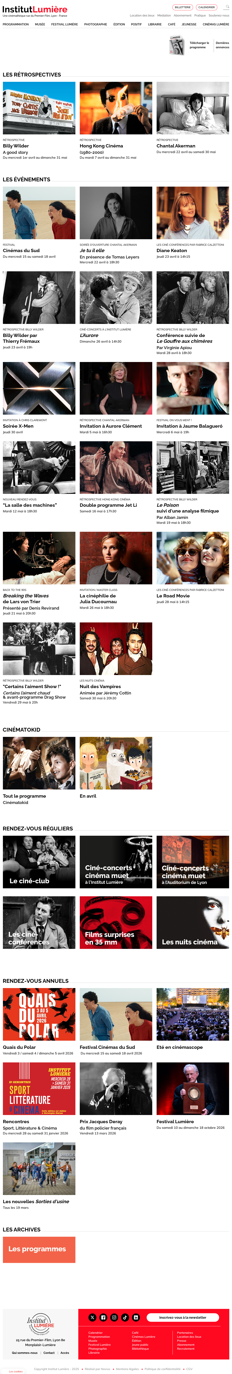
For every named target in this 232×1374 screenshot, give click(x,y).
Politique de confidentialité (163, 1369)
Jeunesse (189, 24)
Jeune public (140, 1344)
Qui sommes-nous (25, 1353)
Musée (40, 24)
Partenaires (185, 1332)
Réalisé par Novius (98, 1369)
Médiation (164, 15)
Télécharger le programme (199, 45)
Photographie (95, 24)
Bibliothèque (140, 1348)
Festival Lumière (64, 24)
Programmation (16, 24)
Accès (65, 1353)
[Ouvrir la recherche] (226, 7)
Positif (136, 24)
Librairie (155, 24)
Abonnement (183, 15)
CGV (189, 1369)
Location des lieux (142, 15)
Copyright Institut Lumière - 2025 (57, 1369)
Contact (49, 1353)
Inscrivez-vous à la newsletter (182, 1317)
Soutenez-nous (219, 15)
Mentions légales (128, 1369)
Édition (119, 24)
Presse (181, 1340)
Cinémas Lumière (216, 24)
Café (171, 24)
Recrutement (185, 1348)
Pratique (200, 15)
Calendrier (95, 1332)
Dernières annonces (222, 45)
